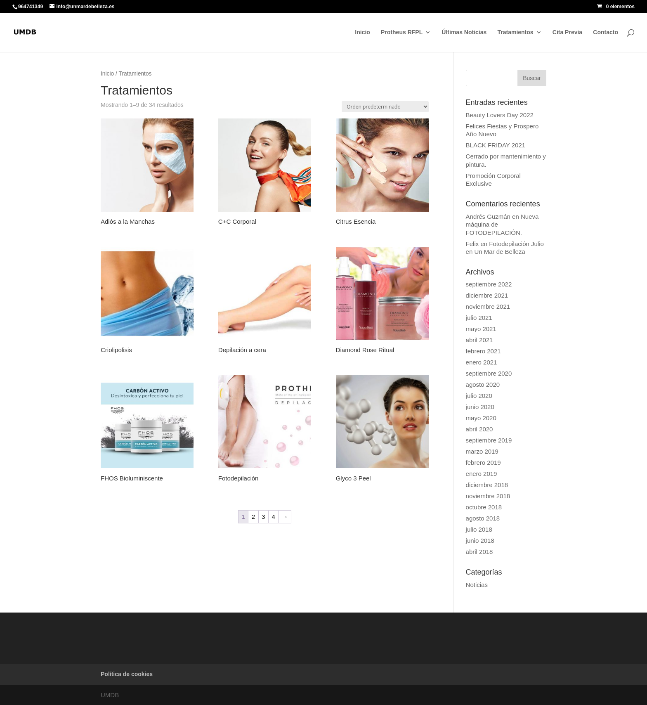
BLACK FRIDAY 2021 (496, 145)
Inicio (362, 32)
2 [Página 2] (253, 516)
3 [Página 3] (263, 516)
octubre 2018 (484, 507)
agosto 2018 (483, 518)
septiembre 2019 (489, 440)
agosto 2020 (483, 384)
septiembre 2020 (489, 373)
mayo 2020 (481, 417)
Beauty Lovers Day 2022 (500, 114)
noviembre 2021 (488, 306)
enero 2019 (481, 473)
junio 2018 (480, 540)
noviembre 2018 (488, 495)
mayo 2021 (481, 328)
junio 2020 (480, 406)
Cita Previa (567, 32)
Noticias (477, 584)
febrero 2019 (483, 462)
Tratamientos (515, 32)
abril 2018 (479, 551)
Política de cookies (127, 674)
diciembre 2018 (487, 484)
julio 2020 (479, 395)
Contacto (605, 32)
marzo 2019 (482, 451)
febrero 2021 (483, 351)
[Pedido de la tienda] (385, 106)
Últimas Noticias (464, 32)
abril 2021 (479, 339)
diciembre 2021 (487, 295)
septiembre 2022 (489, 284)
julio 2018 (479, 529)
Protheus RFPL (402, 32)
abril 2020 (479, 429)
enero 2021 (481, 362)
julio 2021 (479, 317)
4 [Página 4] (273, 516)
